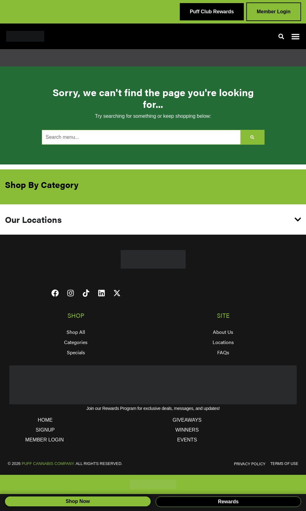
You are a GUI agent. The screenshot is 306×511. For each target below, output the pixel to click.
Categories (76, 342)
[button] (281, 36)
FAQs (223, 352)
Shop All (76, 331)
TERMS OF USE (284, 463)
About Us (223, 331)
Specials (76, 352)
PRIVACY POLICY (249, 463)
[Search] (252, 137)
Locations (223, 342)
